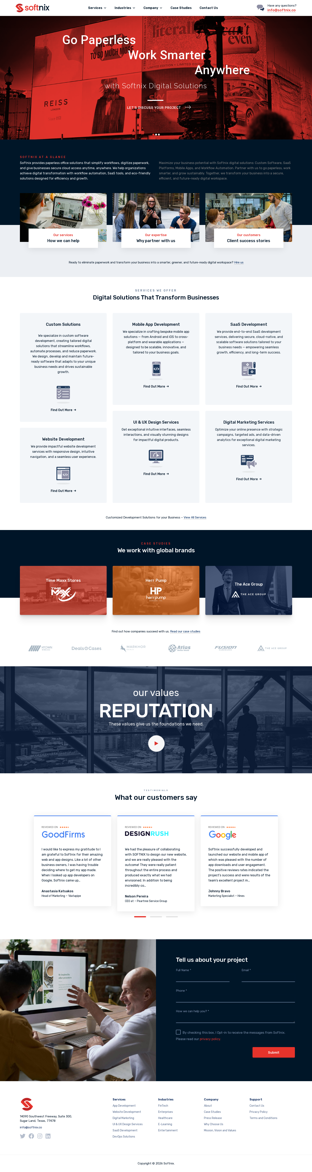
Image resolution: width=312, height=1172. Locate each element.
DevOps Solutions (124, 1136)
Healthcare (165, 1118)
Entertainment (168, 1130)
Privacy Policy (259, 1112)
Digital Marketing (123, 1118)
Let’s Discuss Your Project (154, 108)
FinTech (163, 1105)
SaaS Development (125, 1130)
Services (97, 8)
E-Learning (165, 1124)
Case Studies (181, 8)
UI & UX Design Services (128, 1124)
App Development (124, 1105)
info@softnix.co (281, 10)
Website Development (127, 1112)
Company (153, 8)
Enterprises (165, 1112)
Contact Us (209, 8)
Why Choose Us (213, 1124)
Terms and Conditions (263, 1118)
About (208, 1105)
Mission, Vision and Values (220, 1130)
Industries (125, 8)
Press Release (213, 1118)
